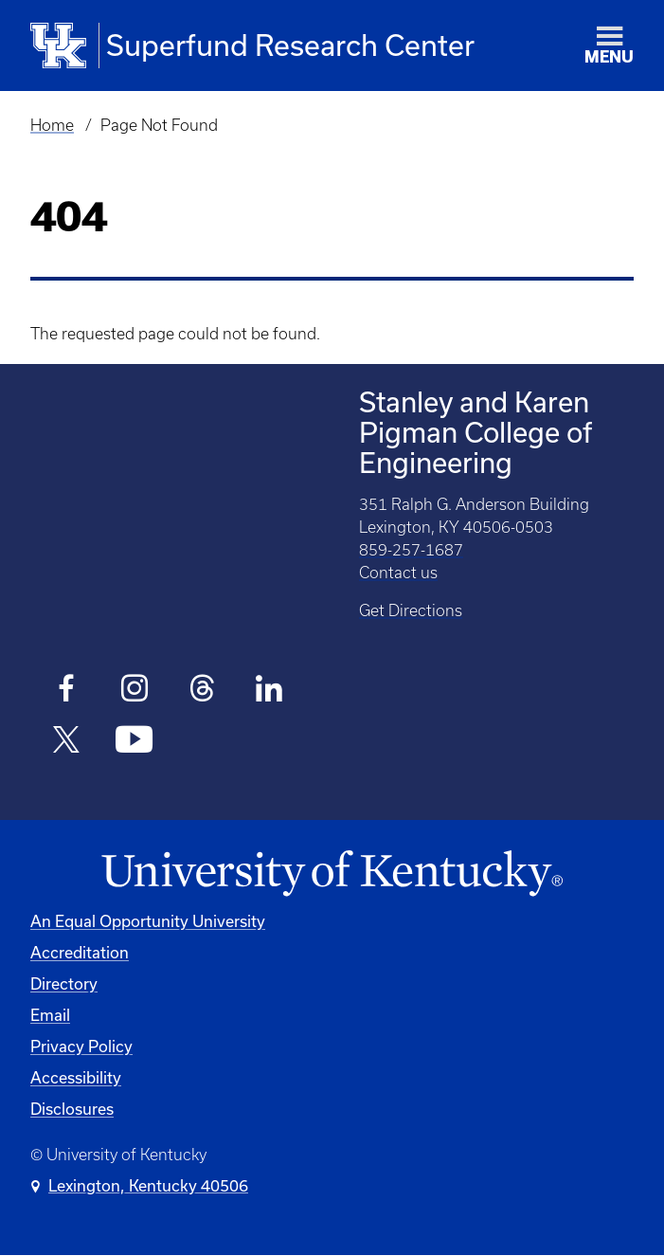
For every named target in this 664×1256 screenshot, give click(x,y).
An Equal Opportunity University (147, 921)
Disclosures (72, 1109)
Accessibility (75, 1077)
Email (50, 1015)
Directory (64, 983)
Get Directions (410, 610)
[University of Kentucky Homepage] (332, 874)
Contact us (398, 572)
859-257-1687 (411, 549)
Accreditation (79, 952)
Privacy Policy (81, 1046)
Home (52, 125)
